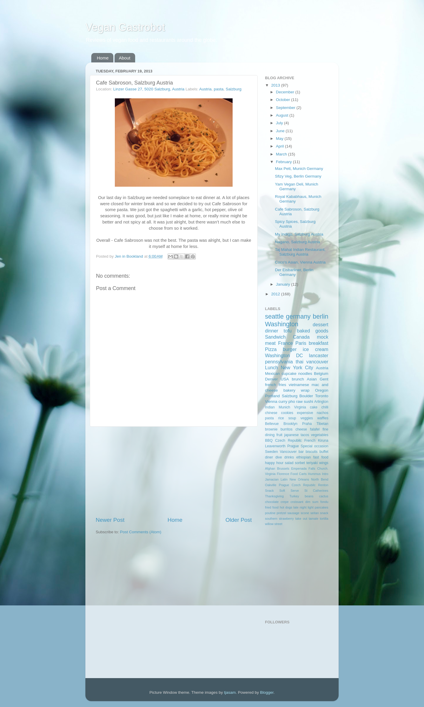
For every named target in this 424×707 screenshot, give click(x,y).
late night (300, 507)
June (281, 131)
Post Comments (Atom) (140, 532)
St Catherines (316, 490)
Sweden (271, 452)
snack (324, 513)
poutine (270, 513)
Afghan (270, 468)
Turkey (294, 496)
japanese (291, 435)
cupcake (288, 373)
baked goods (312, 330)
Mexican (272, 373)
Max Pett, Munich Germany (299, 168)
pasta (218, 89)
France (285, 343)
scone (305, 513)
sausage (293, 513)
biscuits (311, 452)
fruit (279, 435)
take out (301, 518)
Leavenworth (275, 446)
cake (313, 407)
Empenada (299, 468)
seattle (274, 316)
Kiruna (323, 440)
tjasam (230, 692)
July (280, 123)
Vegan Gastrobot (125, 27)
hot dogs (286, 507)
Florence (283, 474)
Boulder (306, 396)
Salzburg (233, 89)
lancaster (318, 355)
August (282, 115)
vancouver (317, 361)
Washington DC (284, 355)
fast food (320, 457)
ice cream (315, 349)
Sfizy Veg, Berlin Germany (298, 176)
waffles (322, 418)
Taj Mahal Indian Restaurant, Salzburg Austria (300, 251)
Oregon (321, 390)
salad (289, 463)
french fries (275, 385)
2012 (276, 294)
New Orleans (299, 479)
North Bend (319, 479)
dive (278, 457)
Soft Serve (289, 490)
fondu (324, 502)
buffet (323, 452)
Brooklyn (290, 424)
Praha (307, 424)
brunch (298, 379)
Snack (269, 490)
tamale (313, 518)
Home (103, 57)
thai (299, 361)
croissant (297, 502)
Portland (272, 396)
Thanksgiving (274, 496)
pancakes (321, 507)
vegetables (319, 435)
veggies (307, 418)
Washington (281, 324)
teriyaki (311, 463)
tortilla (324, 518)
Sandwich (275, 337)
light (311, 507)
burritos (286, 429)
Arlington (321, 402)
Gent (324, 379)
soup (292, 418)
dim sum (312, 502)
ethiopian (303, 457)
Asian (312, 379)
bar (301, 452)
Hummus (314, 474)
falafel (314, 429)
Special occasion (314, 446)
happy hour (274, 463)
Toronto (321, 396)
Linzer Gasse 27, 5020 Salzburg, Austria (149, 89)
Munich (284, 407)
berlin (320, 316)
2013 (276, 85)
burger (290, 349)
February (284, 162)
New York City (297, 367)
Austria (205, 89)
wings (323, 463)
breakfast (318, 343)
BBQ (269, 440)
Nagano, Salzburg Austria (297, 242)
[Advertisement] (174, 471)
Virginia (300, 407)
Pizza (271, 349)
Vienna (271, 401)
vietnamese (299, 385)
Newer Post (110, 520)
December (285, 92)
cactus (323, 496)
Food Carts (299, 474)
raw (299, 401)
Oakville (270, 485)
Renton (323, 485)
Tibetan (322, 424)
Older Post (239, 520)
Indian (270, 407)
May (280, 138)
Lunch (271, 367)
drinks (289, 457)
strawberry (286, 518)
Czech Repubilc (288, 440)
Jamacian (272, 479)
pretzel (281, 513)
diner (269, 457)
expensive (305, 413)
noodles (305, 373)
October (283, 99)
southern (271, 518)
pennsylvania (279, 361)
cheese (301, 429)
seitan (314, 513)
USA (285, 379)
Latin (284, 479)
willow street (273, 524)
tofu (288, 330)
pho (292, 401)
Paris (300, 343)
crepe (285, 502)
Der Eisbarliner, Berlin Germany (294, 272)
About (124, 57)
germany (298, 316)
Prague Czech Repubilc (297, 485)
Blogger (267, 692)
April (280, 146)
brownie (271, 429)
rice (281, 418)
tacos (305, 435)
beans (309, 496)
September (286, 107)
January (283, 284)
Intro (325, 474)
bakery (289, 390)
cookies (287, 413)
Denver (271, 379)
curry (283, 401)
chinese (271, 413)
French (309, 440)
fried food (272, 507)
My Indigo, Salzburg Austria (299, 234)
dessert (320, 324)
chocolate (272, 502)
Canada (301, 337)
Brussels (283, 468)
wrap (305, 390)
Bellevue (272, 424)
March (282, 154)
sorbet (300, 463)
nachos (322, 413)
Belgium (321, 373)
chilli (324, 407)
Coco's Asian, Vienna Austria (300, 262)
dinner (271, 330)
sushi (308, 401)
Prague (293, 446)
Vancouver (288, 452)
